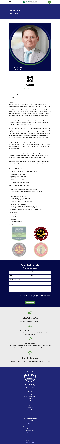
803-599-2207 (30, 387)
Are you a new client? (14, 283)
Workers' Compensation (30, 396)
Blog (30, 405)
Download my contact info (30, 88)
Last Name (33, 271)
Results (30, 403)
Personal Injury (12, 97)
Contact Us (30, 409)
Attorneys (30, 394)
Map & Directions (30, 423)
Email (32, 275)
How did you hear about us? (15, 279)
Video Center (30, 412)
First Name (12, 271)
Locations (30, 400)
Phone (11, 275)
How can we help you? (14, 286)
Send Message (30, 302)
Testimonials (30, 407)
